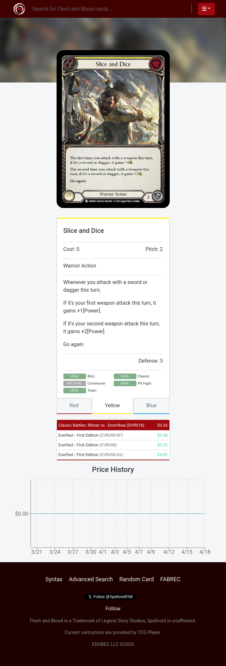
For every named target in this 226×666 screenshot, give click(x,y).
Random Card (136, 579)
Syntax (53, 579)
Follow (113, 609)
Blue (151, 405)
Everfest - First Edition (91, 435)
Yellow (112, 405)
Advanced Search (91, 579)
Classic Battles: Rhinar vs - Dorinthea (102, 425)
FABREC (170, 579)
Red (74, 405)
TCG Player (149, 632)
